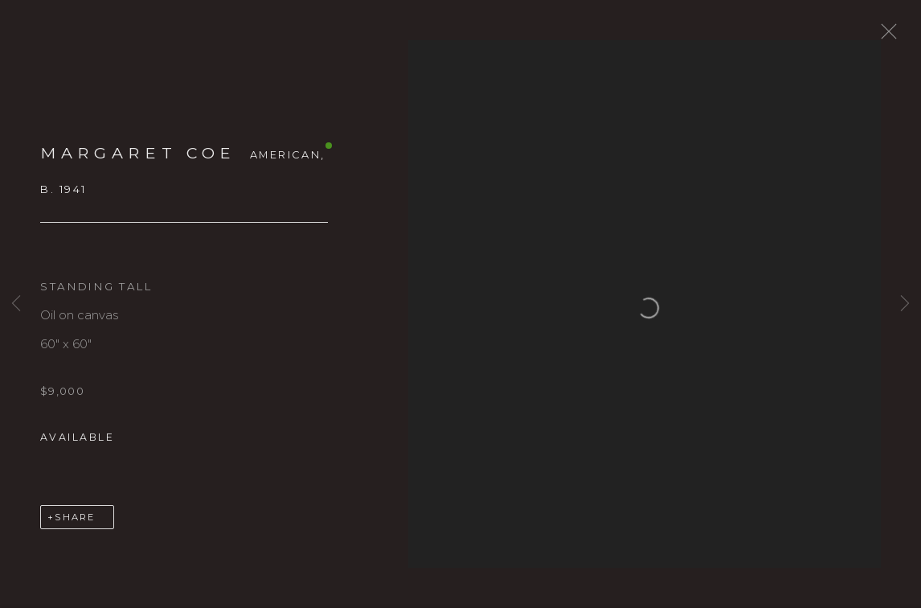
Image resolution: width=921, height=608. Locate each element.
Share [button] (75, 526)
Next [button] (905, 303)
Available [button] (77, 446)
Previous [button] (16, 303)
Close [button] (896, 36)
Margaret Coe (138, 161)
